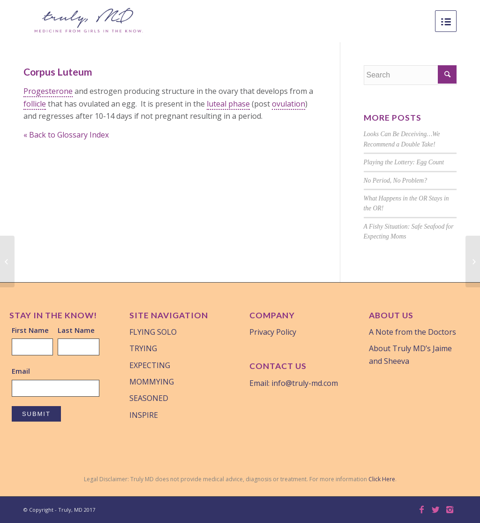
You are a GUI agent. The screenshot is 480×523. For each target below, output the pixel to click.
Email (21, 371)
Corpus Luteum (57, 71)
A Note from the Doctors (412, 332)
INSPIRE (143, 415)
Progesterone (48, 91)
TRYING (143, 348)
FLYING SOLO (153, 332)
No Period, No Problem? (395, 180)
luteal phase (228, 104)
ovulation (288, 104)
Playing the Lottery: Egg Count (404, 162)
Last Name (76, 330)
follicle (34, 104)
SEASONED (148, 398)
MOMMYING (151, 382)
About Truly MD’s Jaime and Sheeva (410, 354)
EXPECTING (149, 365)
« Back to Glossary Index (66, 135)
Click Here (381, 479)
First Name (30, 330)
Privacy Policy (272, 332)
